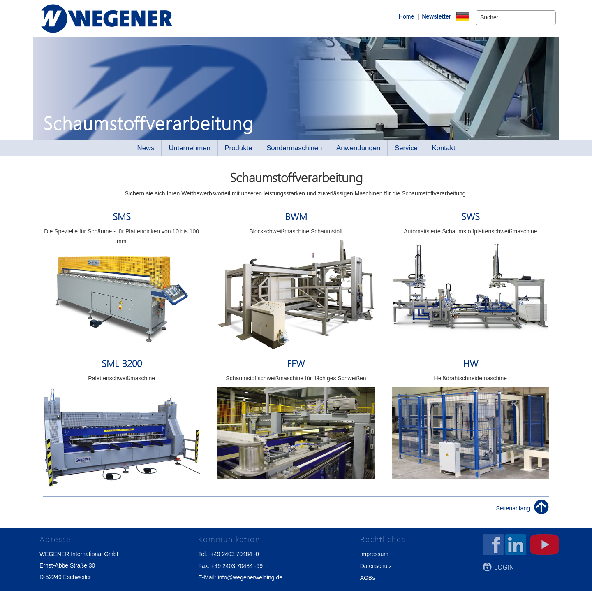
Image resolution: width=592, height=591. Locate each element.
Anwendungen (358, 148)
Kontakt (444, 148)
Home (392, 17)
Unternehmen (189, 148)
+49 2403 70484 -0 (234, 554)
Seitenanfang (513, 508)
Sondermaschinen (294, 148)
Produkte (238, 148)
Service (406, 148)
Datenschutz (376, 565)
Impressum (374, 554)
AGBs (367, 577)
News (146, 148)
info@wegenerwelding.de (250, 577)
